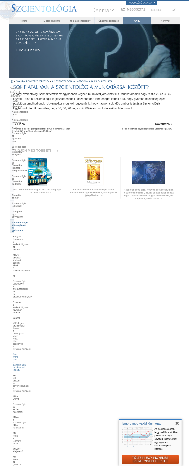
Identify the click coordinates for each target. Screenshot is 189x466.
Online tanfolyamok (96, 421)
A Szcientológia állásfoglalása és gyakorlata (29, 167)
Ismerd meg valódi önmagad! (142, 423)
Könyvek (165, 21)
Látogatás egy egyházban (25, 160)
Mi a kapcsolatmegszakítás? (27, 268)
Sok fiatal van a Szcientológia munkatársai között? (27, 221)
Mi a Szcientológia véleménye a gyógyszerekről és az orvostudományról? (28, 193)
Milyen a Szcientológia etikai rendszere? (27, 245)
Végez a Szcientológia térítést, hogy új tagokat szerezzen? (28, 283)
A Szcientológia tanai (23, 99)
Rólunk (23, 21)
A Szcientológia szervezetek (26, 336)
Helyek (91, 432)
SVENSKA (51, 410)
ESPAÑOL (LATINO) (55, 414)
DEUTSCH (16, 436)
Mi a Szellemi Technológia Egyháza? (25, 354)
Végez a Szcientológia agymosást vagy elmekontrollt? (29, 275)
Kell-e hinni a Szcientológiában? (28, 300)
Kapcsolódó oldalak (142, 2)
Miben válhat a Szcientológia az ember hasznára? (28, 237)
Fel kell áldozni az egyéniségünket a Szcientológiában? (30, 229)
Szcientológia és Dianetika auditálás (26, 136)
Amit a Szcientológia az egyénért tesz (29, 111)
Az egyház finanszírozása (25, 361)
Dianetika (138, 404)
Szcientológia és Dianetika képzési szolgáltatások (26, 128)
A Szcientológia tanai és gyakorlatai (104, 404)
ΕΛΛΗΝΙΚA (51, 421)
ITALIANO (50, 424)
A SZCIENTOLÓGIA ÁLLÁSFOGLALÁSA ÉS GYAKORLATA (82, 81)
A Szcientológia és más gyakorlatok (24, 329)
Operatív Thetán (20, 149)
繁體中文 (15, 429)
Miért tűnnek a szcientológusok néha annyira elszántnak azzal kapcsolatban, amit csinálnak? (28, 308)
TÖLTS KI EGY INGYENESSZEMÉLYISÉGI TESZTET (150, 459)
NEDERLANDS (18, 432)
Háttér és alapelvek (22, 93)
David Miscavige (141, 414)
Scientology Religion (143, 411)
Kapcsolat (92, 429)
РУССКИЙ (16, 425)
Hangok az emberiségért (99, 407)
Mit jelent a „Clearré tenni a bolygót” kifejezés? (26, 253)
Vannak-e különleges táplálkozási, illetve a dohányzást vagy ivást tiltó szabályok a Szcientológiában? (30, 212)
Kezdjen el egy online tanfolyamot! (149, 418)
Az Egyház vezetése (22, 342)
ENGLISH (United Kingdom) (24, 406)
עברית (14, 417)
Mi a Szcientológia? (80, 21)
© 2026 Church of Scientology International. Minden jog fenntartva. (39, 462)
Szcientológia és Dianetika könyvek (26, 120)
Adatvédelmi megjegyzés (113, 462)
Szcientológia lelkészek (24, 154)
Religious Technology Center (27, 347)
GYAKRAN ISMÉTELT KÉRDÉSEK (33, 81)
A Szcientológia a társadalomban (29, 367)
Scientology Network (143, 407)
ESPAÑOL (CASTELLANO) (58, 417)
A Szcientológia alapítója (25, 105)
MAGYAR (50, 403)
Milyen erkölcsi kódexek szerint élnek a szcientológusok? (28, 184)
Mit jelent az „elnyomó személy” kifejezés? (28, 261)
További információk (97, 425)
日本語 (14, 421)
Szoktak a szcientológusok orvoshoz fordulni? (26, 203)
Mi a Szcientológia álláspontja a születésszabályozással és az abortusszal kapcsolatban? (28, 319)
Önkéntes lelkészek (108, 21)
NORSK (49, 406)
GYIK (137, 21)
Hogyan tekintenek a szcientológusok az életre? (26, 176)
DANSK (14, 410)
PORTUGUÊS (52, 428)
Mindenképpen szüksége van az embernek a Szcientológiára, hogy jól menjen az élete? (29, 292)
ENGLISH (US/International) (24, 403)
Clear (14, 143)
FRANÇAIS (16, 414)
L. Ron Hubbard (52, 21)
